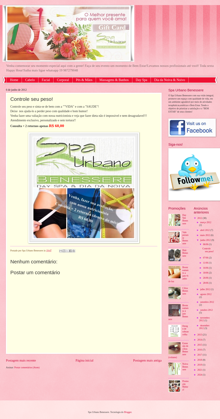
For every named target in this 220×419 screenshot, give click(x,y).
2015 (200, 345)
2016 (200, 349)
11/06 (206, 263)
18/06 (206, 272)
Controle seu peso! (208, 250)
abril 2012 (205, 230)
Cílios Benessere (185, 291)
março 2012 (205, 222)
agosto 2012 (206, 294)
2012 (200, 218)
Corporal (63, 80)
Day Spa (141, 80)
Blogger (127, 412)
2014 (200, 339)
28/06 (206, 283)
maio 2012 (205, 235)
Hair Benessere (185, 253)
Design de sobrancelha (185, 330)
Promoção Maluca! (185, 385)
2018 (200, 360)
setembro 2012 (207, 302)
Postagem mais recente (21, 360)
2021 (200, 370)
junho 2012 (205, 240)
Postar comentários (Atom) (26, 367)
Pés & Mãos (84, 80)
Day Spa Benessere (185, 219)
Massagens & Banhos (114, 80)
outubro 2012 (206, 310)
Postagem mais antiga (147, 360)
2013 (200, 334)
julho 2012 (205, 289)
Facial (46, 80)
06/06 (206, 244)
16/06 (206, 268)
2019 (200, 365)
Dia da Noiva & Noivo (169, 80)
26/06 (206, 278)
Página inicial (84, 360)
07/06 (206, 257)
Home (14, 80)
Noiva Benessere (185, 367)
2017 (200, 355)
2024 (200, 374)
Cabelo (30, 80)
